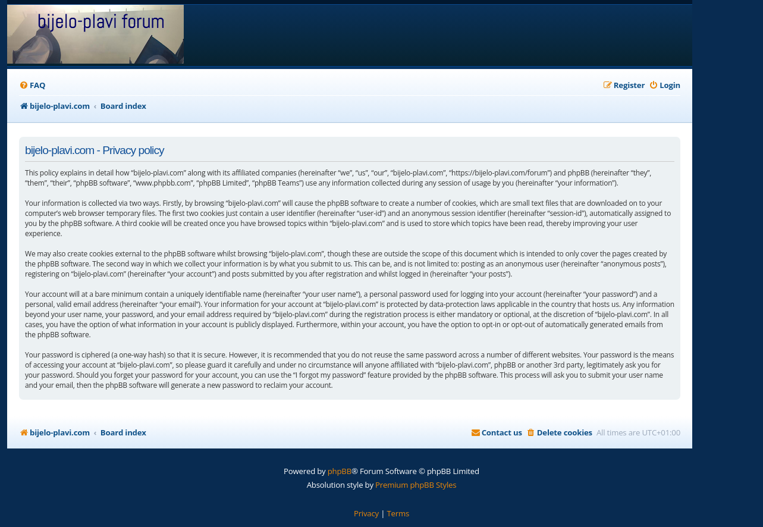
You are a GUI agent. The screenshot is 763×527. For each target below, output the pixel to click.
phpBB (339, 471)
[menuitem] (32, 85)
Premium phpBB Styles (415, 484)
